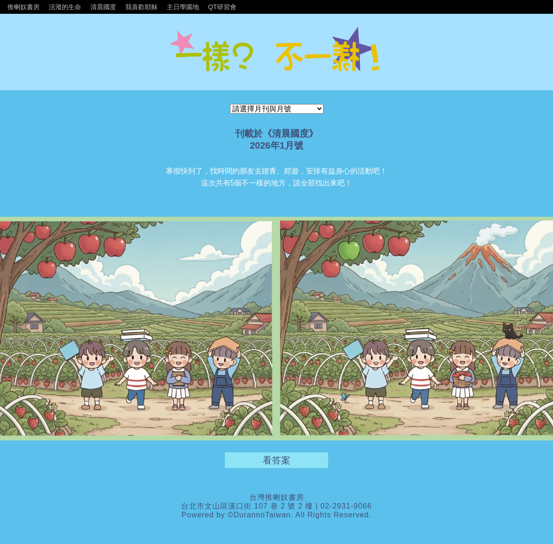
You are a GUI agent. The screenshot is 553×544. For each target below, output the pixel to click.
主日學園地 (183, 7)
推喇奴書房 (23, 7)
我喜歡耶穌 (141, 7)
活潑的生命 (65, 7)
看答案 (276, 460)
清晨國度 (103, 7)
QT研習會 (222, 7)
